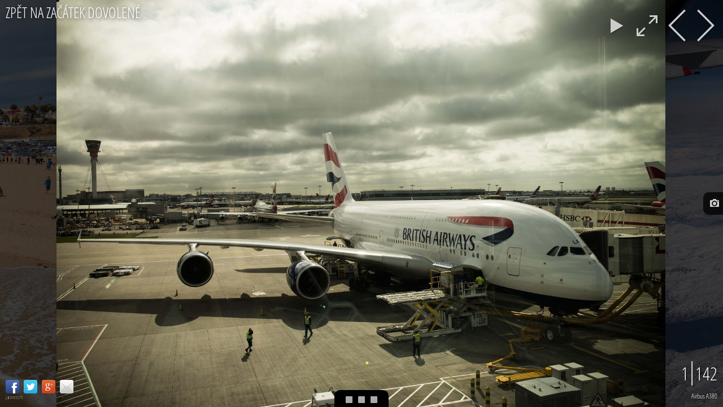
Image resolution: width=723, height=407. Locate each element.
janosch (14, 397)
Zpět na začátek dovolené (73, 13)
